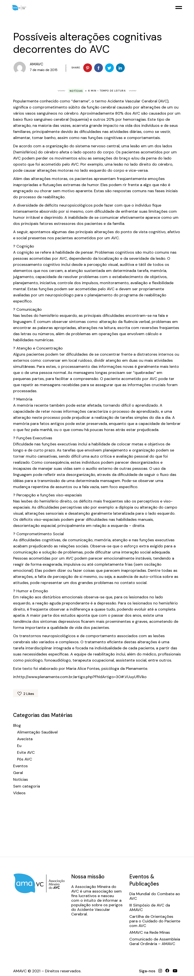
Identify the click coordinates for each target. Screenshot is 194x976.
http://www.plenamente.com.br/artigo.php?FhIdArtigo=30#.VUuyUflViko (82, 676)
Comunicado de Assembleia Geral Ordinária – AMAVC (154, 941)
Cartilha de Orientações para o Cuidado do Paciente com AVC (154, 921)
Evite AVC (26, 752)
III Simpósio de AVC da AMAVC (149, 907)
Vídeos (19, 793)
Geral (18, 773)
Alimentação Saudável (37, 732)
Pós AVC (24, 759)
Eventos (20, 766)
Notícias (76, 90)
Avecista (25, 739)
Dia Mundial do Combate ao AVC (154, 896)
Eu (19, 745)
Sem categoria (26, 786)
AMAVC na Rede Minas (149, 932)
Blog (17, 725)
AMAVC (36, 64)
